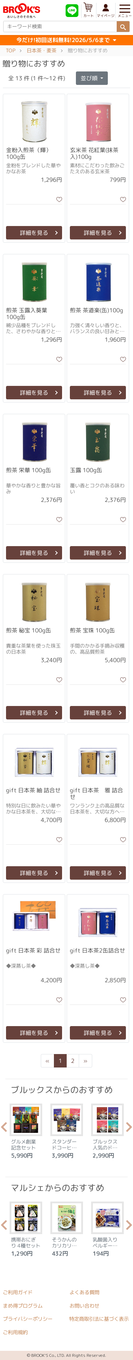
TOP (10, 50)
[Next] (85, 1060)
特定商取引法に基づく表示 (99, 1319)
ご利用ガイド (18, 1292)
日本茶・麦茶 (41, 50)
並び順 (90, 78)
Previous (3, 1129)
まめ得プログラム (23, 1305)
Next (129, 1129)
